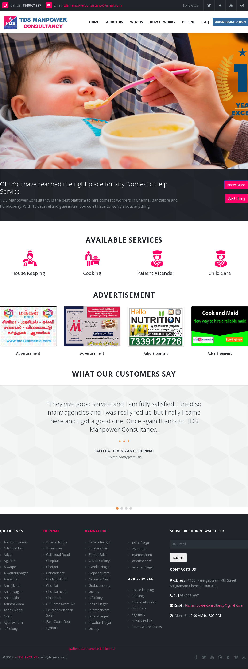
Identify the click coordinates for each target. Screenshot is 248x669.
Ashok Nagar (13, 610)
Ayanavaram (13, 622)
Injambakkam (99, 610)
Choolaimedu (56, 591)
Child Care (139, 608)
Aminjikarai (12, 585)
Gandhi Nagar (99, 566)
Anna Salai (11, 597)
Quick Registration (230, 22)
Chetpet (52, 566)
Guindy (94, 591)
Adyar (8, 554)
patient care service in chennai (92, 648)
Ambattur (11, 579)
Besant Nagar (56, 542)
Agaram (10, 560)
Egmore (52, 627)
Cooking (137, 596)
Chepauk (52, 560)
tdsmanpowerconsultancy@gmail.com (93, 5)
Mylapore (138, 548)
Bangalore (96, 531)
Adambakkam (14, 548)
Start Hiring (236, 198)
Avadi (8, 616)
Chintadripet (55, 573)
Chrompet (54, 597)
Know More (236, 185)
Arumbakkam (14, 604)
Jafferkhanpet (99, 616)
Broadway (54, 548)
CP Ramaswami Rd (60, 604)
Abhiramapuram (16, 542)
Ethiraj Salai (97, 554)
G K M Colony (99, 560)
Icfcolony (11, 628)
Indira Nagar (98, 604)
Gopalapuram (99, 573)
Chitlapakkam (56, 579)
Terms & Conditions (146, 626)
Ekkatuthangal (99, 542)
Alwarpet (10, 566)
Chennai (51, 531)
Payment (138, 614)
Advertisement (28, 353)
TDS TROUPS (27, 657)
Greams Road (99, 579)
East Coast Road (59, 621)
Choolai (52, 585)
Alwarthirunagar (16, 573)
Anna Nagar (13, 591)
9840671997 (184, 595)
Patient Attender (143, 602)
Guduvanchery (99, 585)
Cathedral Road (58, 554)
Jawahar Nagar (100, 622)
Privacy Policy (141, 620)
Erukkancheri (98, 548)
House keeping (142, 589)
